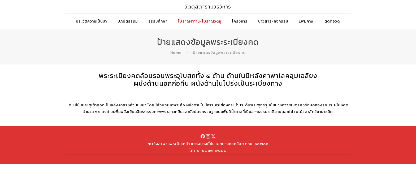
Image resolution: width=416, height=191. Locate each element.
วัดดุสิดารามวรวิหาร (208, 7)
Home (175, 52)
